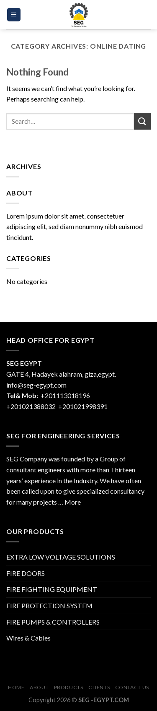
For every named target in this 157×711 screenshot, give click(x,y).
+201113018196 (66, 395)
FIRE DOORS (25, 573)
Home (16, 687)
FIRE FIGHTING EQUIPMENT (51, 589)
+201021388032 (31, 406)
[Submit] (142, 121)
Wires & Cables (28, 638)
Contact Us (132, 687)
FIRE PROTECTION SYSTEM (49, 605)
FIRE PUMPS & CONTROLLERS (53, 622)
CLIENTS (99, 687)
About (39, 687)
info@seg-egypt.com (36, 385)
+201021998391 (83, 406)
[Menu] (14, 15)
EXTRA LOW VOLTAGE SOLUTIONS (60, 557)
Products (68, 687)
